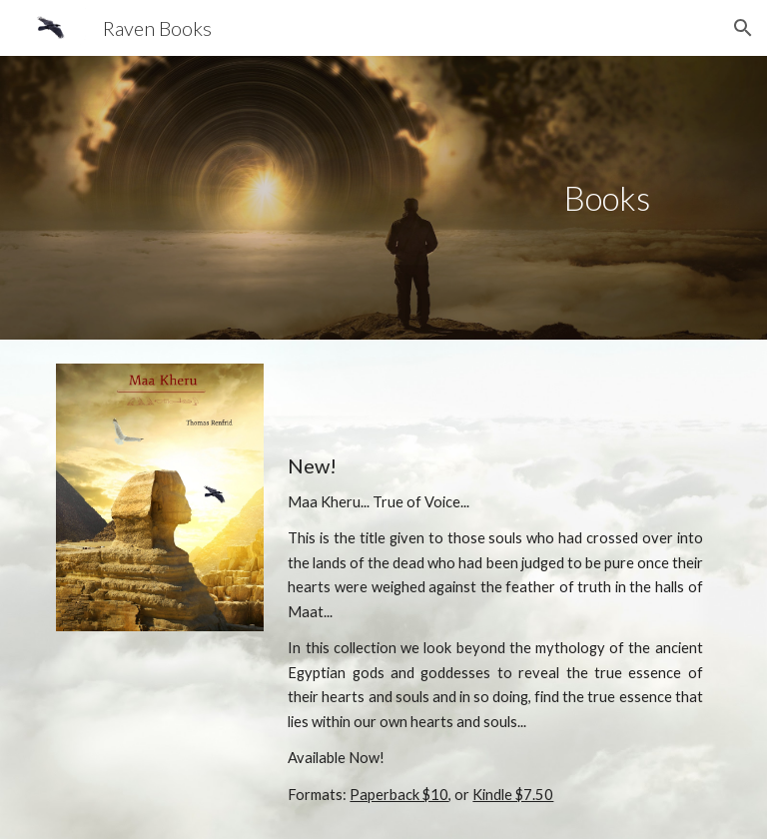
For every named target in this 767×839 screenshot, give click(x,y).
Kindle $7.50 (512, 794)
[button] (743, 28)
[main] (606, 198)
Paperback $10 (399, 794)
